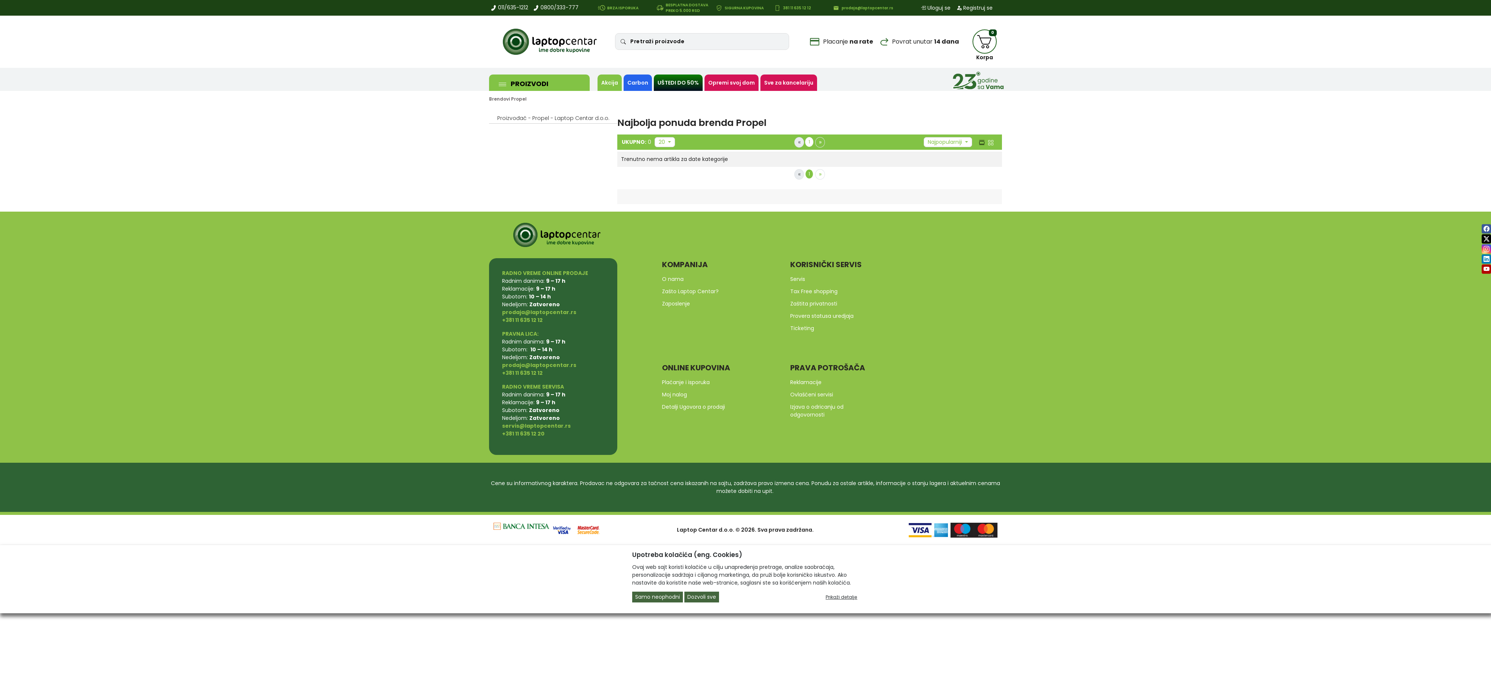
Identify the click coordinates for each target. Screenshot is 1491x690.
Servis (797, 279)
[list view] (981, 142)
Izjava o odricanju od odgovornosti (817, 410)
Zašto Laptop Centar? (690, 291)
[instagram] (1486, 249)
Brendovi (499, 99)
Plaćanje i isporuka (686, 382)
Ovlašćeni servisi (811, 394)
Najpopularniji (946, 142)
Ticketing (802, 328)
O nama (673, 279)
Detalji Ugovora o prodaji (693, 407)
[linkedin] (1486, 259)
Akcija (609, 82)
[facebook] (1486, 229)
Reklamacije (806, 382)
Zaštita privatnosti (813, 303)
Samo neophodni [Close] (657, 597)
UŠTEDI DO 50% (678, 82)
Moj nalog (674, 394)
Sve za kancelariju (788, 82)
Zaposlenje (676, 303)
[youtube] (1486, 269)
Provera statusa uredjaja (822, 316)
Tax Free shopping (814, 291)
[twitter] (1486, 239)
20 (662, 142)
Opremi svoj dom (731, 82)
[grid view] (990, 142)
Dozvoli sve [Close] (701, 597)
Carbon (637, 82)
